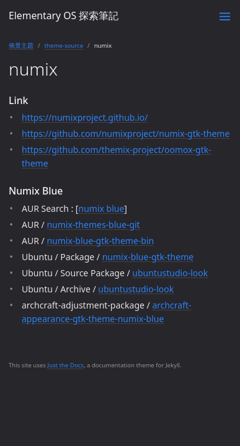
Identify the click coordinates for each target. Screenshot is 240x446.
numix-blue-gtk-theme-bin (100, 241)
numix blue (101, 208)
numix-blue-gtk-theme (147, 257)
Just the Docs (65, 365)
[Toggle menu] (225, 16)
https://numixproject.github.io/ (85, 117)
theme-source (64, 46)
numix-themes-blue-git (93, 224)
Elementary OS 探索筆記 (63, 15)
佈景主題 (21, 46)
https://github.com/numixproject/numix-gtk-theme (125, 133)
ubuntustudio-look (170, 273)
